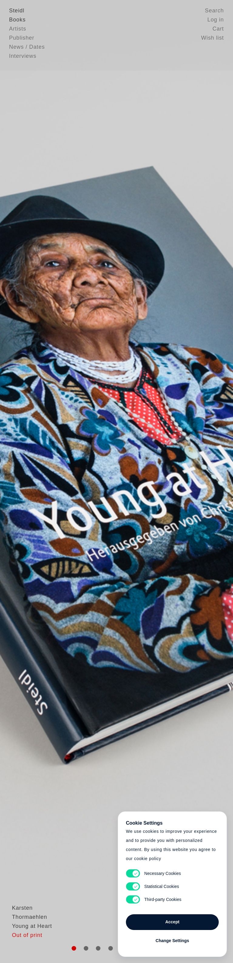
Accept (172, 920)
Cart (218, 29)
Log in (216, 20)
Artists (17, 29)
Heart (75, 481)
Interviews (22, 56)
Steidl (16, 11)
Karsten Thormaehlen (38, 931)
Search (214, 11)
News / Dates (27, 47)
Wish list (212, 38)
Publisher (21, 38)
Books (17, 20)
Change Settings (172, 939)
